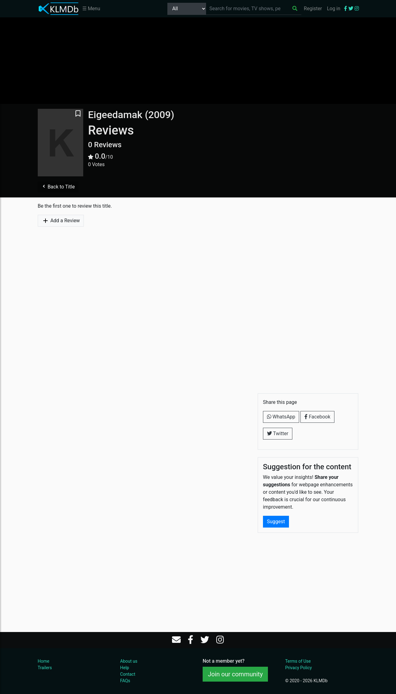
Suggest (276, 521)
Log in (333, 8)
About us (128, 661)
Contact (127, 674)
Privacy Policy (298, 667)
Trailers (45, 667)
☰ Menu (91, 8)
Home (44, 661)
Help (124, 667)
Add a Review (61, 220)
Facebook (317, 417)
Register (313, 8)
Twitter (277, 433)
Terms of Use (298, 661)
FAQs (125, 680)
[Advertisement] (198, 60)
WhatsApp (281, 417)
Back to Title (58, 187)
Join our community (235, 674)
